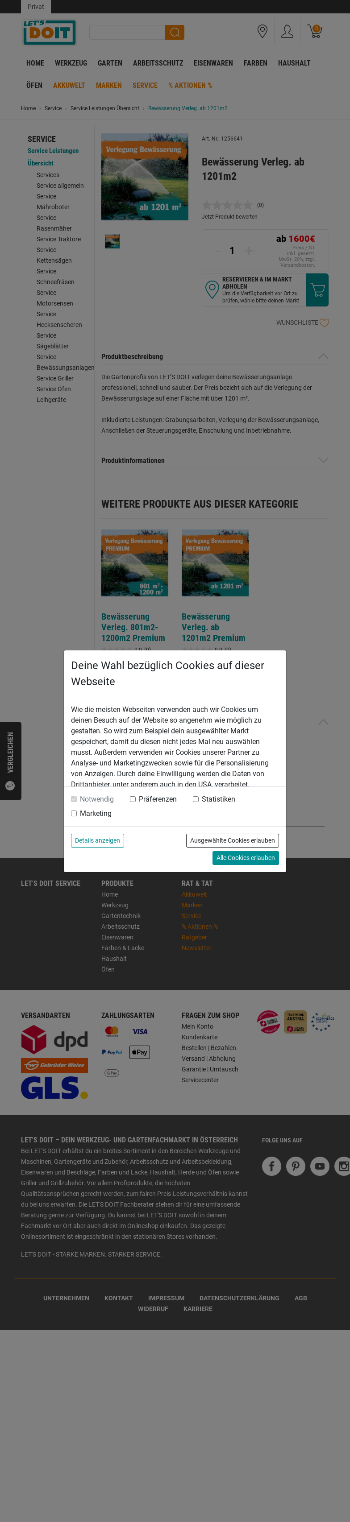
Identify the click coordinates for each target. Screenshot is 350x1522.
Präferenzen (158, 799)
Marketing (96, 813)
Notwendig (97, 799)
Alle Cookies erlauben (246, 857)
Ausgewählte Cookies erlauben (232, 840)
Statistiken (218, 799)
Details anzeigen (97, 840)
